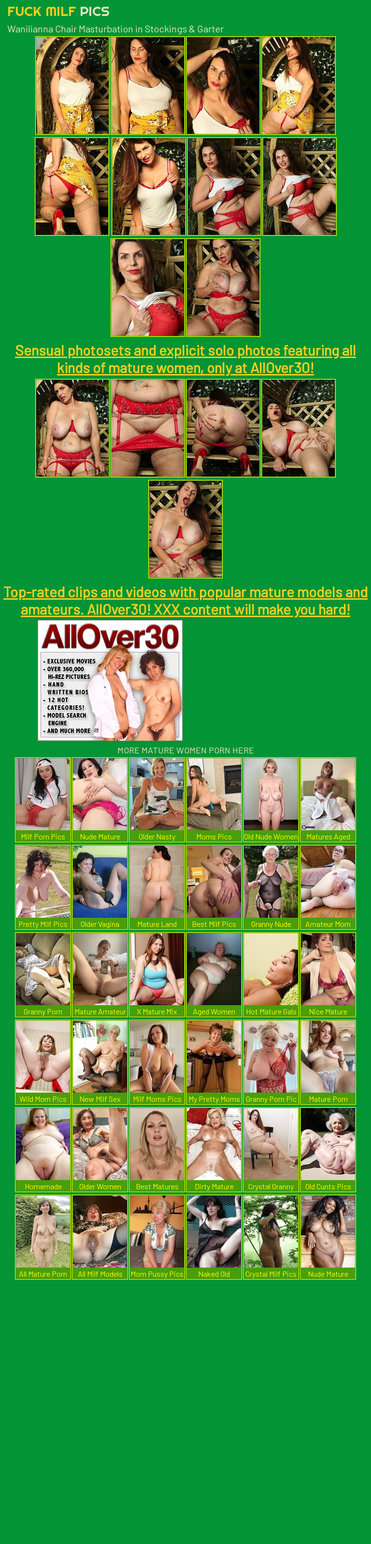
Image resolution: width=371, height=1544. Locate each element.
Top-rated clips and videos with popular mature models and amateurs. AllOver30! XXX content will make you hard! (185, 600)
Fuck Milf (58, 10)
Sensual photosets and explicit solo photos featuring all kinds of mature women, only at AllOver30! (185, 358)
